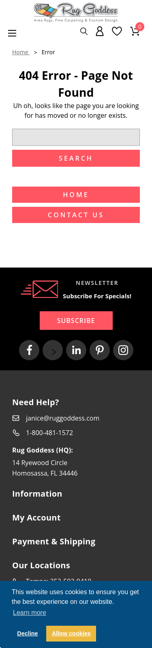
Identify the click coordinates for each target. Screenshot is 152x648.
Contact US (76, 214)
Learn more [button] (29, 612)
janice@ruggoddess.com (62, 418)
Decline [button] (27, 633)
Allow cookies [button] (71, 633)
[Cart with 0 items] (135, 31)
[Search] (84, 31)
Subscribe (76, 320)
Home (76, 194)
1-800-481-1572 (49, 432)
